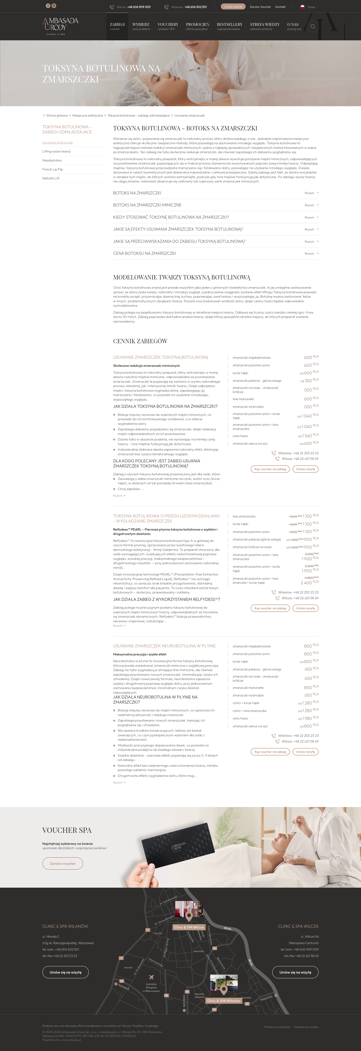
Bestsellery (229, 26)
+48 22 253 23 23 (306, 453)
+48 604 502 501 (196, 7)
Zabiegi (117, 26)
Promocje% (197, 26)
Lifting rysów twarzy (56, 151)
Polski (311, 7)
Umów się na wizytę (66, 972)
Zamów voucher (63, 863)
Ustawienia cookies (306, 1027)
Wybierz (141, 26)
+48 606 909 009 (138, 7)
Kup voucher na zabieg (269, 469)
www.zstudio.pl (71, 1040)
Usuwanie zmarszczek (57, 142)
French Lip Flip (52, 169)
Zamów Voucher (260, 7)
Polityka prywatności (277, 1027)
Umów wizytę (233, 6)
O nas (294, 26)
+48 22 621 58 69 (306, 458)
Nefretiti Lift (50, 178)
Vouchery (168, 26)
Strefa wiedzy (264, 26)
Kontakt (280, 7)
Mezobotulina (51, 160)
